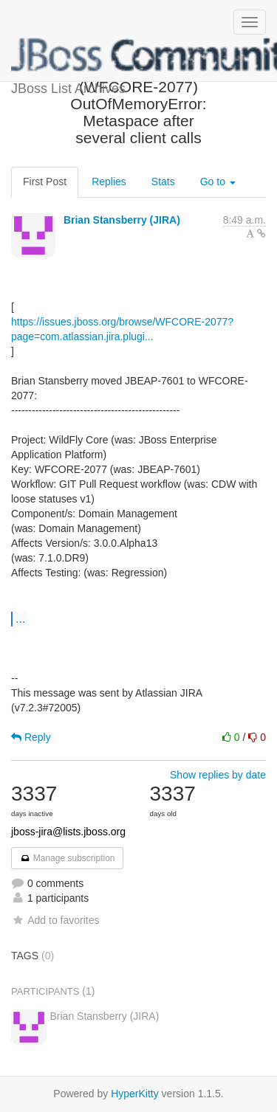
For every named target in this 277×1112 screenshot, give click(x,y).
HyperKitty (135, 1093)
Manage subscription (67, 858)
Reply (31, 737)
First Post (44, 181)
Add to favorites (55, 920)
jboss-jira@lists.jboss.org (68, 832)
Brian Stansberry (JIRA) (122, 220)
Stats (163, 181)
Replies (109, 181)
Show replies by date (218, 775)
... (20, 618)
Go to (218, 181)
